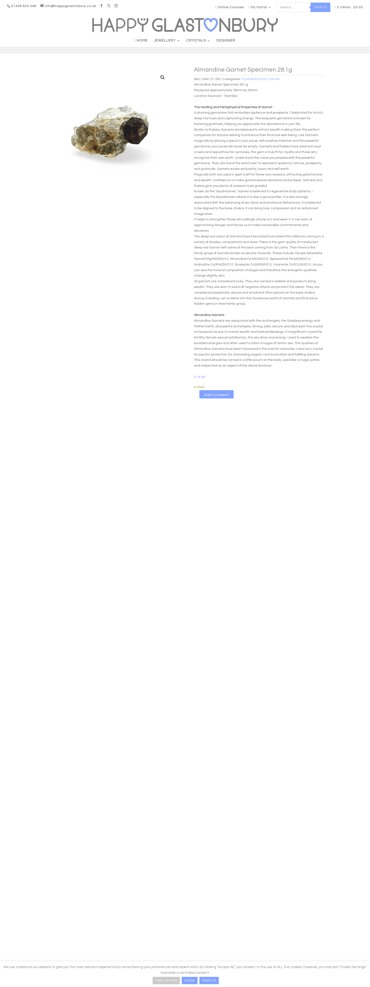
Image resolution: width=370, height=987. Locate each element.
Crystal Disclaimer (199, 933)
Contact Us (113, 947)
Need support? (35, 939)
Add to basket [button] (52, 753)
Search (320, 7)
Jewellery (165, 40)
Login (28, 917)
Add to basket (216, 395)
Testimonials (114, 939)
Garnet (274, 79)
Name (271, 912)
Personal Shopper (142, 893)
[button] (162, 77)
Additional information (118, 435)
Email (270, 934)
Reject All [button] (209, 980)
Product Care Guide (200, 918)
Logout (29, 947)
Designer (225, 40)
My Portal (257, 7)
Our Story (111, 925)
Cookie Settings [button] (166, 980)
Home (141, 40)
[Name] (305, 923)
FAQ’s (109, 932)
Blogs (109, 917)
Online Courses (229, 7)
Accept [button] (190, 980)
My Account (33, 925)
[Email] (305, 944)
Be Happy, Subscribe (287, 960)
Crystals (196, 40)
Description (75, 435)
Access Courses (36, 932)
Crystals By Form (254, 79)
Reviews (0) (162, 435)
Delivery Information (200, 925)
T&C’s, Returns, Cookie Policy (207, 940)
